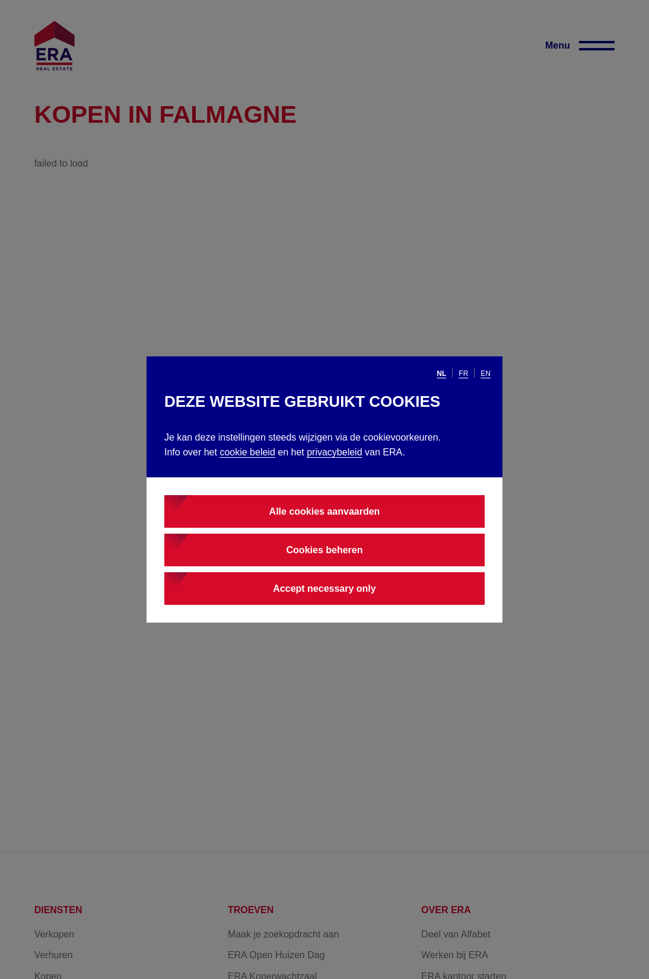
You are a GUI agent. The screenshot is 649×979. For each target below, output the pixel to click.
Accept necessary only (324, 588)
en (486, 373)
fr (463, 373)
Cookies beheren (325, 550)
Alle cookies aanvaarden (324, 511)
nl (441, 373)
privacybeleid (334, 452)
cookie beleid (247, 452)
